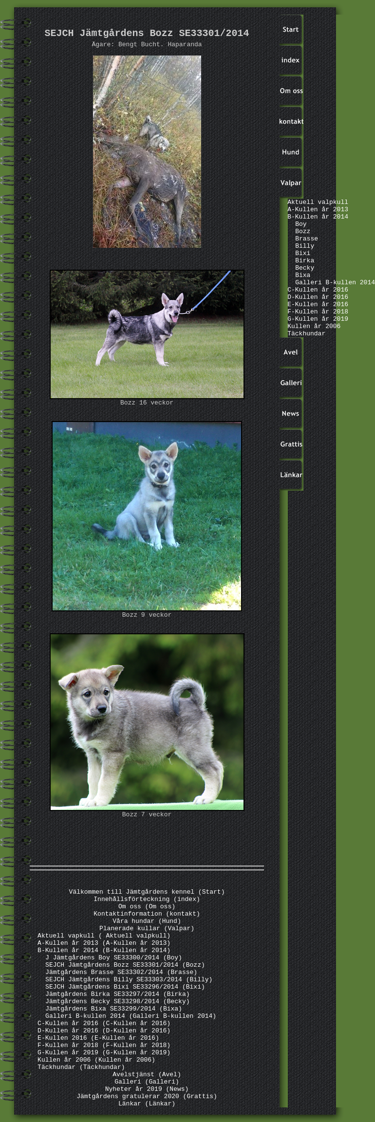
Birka (304, 260)
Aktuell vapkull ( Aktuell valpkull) (104, 935)
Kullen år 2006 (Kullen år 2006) (96, 1060)
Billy (304, 246)
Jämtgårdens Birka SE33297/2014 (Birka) (117, 994)
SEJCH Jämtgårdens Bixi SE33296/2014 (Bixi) (125, 987)
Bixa (302, 275)
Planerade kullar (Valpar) (146, 928)
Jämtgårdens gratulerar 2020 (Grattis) (146, 1096)
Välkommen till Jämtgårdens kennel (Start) (147, 892)
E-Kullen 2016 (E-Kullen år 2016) (98, 1038)
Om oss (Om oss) (146, 906)
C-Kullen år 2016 (317, 290)
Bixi (302, 253)
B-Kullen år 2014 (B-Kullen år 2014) (104, 950)
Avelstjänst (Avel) (146, 1074)
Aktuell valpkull (317, 202)
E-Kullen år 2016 (317, 304)
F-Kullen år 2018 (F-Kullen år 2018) (104, 1045)
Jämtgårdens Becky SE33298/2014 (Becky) (117, 1001)
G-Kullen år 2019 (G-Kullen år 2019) (104, 1052)
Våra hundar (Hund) (146, 921)
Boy (300, 224)
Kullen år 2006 (313, 326)
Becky (304, 268)
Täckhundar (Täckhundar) (81, 1067)
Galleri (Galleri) (146, 1081)
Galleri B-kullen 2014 (335, 282)
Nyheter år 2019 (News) (147, 1089)
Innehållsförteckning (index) (147, 899)
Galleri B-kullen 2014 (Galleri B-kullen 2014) (130, 1016)
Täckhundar (306, 333)
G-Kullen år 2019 (317, 319)
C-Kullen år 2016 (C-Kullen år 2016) (104, 1023)
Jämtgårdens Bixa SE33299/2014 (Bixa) (113, 1008)
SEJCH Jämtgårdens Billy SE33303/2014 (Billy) (128, 979)
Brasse (306, 238)
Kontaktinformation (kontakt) (147, 914)
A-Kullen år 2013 (317, 209)
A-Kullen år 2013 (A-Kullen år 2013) (104, 943)
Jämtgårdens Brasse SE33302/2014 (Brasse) (121, 972)
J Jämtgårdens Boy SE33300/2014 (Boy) (113, 957)
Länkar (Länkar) (146, 1103)
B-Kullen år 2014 (317, 217)
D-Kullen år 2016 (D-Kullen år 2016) (104, 1030)
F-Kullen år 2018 (317, 311)
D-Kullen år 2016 (317, 297)
